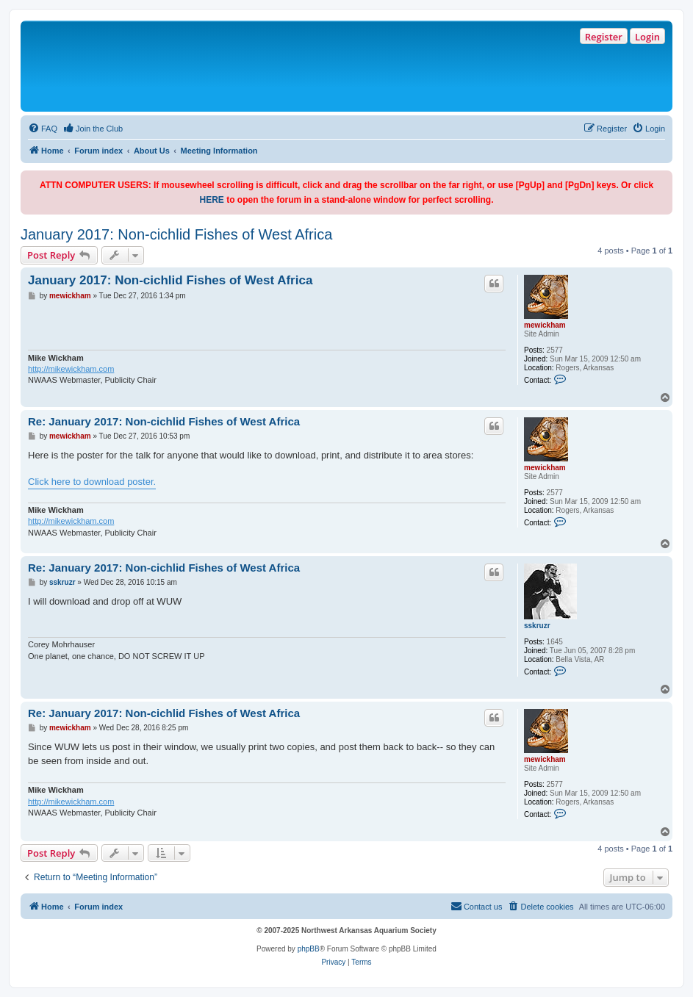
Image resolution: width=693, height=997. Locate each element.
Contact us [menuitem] (476, 906)
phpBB (309, 949)
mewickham (545, 325)
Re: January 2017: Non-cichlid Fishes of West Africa (164, 421)
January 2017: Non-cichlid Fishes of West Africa (176, 234)
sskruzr (537, 626)
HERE (211, 200)
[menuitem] (42, 128)
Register (603, 36)
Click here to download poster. (92, 481)
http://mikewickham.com (71, 368)
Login (647, 36)
